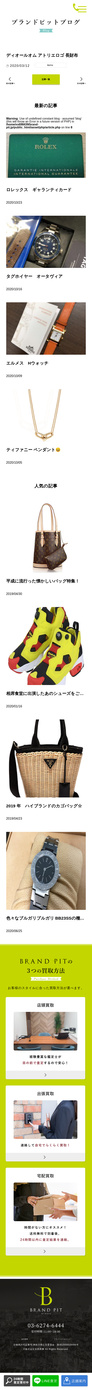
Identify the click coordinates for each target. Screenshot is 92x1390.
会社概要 (26, 1344)
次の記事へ (79, 84)
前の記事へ (13, 84)
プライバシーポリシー (59, 1344)
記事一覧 (46, 82)
